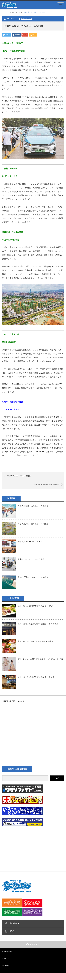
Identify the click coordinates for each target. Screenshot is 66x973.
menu (60, 4)
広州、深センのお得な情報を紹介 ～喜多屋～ (37, 677)
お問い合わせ (7, 952)
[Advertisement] (22, 846)
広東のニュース (15, 12)
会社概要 (5, 966)
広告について (7, 959)
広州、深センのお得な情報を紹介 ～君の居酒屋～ (39, 624)
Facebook (14, 923)
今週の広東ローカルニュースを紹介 (33, 506)
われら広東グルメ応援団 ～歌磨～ (46, 485)
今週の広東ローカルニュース (30, 542)
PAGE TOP (33, 944)
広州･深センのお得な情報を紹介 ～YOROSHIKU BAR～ (41, 660)
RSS (12, 931)
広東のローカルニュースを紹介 (31, 559)
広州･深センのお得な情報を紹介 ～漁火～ (35, 641)
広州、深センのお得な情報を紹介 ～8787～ (36, 606)
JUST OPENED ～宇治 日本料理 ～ (20, 476)
